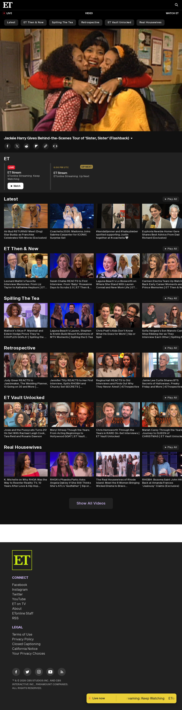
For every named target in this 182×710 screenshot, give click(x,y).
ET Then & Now (34, 22)
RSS (15, 618)
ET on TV (19, 604)
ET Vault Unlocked (119, 22)
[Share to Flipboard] (36, 147)
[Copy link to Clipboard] (45, 147)
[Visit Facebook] (16, 672)
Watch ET (172, 13)
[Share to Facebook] (7, 147)
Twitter (17, 594)
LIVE (9, 13)
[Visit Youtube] (50, 672)
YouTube (19, 599)
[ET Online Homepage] (9, 5)
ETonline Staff (22, 613)
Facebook (19, 585)
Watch (15, 186)
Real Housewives (151, 22)
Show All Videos (91, 503)
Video (89, 13)
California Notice (25, 648)
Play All (171, 199)
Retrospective (90, 22)
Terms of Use (22, 634)
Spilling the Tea (62, 22)
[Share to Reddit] (26, 147)
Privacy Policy (23, 639)
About (17, 608)
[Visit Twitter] (27, 672)
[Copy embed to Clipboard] (55, 147)
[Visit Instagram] (39, 672)
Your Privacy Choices (28, 653)
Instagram (20, 589)
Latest (11, 22)
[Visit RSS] (62, 672)
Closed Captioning (26, 644)
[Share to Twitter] (17, 147)
